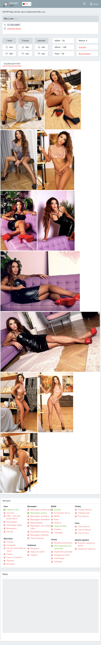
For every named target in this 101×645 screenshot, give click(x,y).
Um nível (10, 513)
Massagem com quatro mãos (40, 527)
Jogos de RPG (60, 526)
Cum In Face (83, 533)
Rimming (10, 564)
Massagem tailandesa (40, 519)
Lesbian (33, 555)
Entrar (94, 3)
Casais (10, 554)
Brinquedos (12, 528)
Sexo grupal (12, 522)
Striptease (34, 548)
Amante (57, 509)
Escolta (10, 542)
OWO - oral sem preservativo (13, 517)
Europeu (82, 47)
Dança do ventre (37, 552)
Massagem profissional (40, 509)
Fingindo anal (84, 513)
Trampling (58, 532)
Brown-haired (84, 54)
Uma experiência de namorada (62, 547)
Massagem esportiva (39, 532)
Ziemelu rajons (20, 12)
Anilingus (58, 561)
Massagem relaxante (39, 535)
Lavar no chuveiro (14, 557)
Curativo (57, 529)
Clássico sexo (13, 509)
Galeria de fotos (12, 64)
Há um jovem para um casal (16, 549)
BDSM (56, 516)
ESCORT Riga (7, 12)
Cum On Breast (84, 530)
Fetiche (10, 532)
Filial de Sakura (37, 538)
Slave (56, 519)
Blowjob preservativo (63, 543)
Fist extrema (83, 516)
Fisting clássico (85, 509)
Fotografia (11, 545)
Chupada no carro (62, 555)
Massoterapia (36, 523)
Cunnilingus (59, 558)
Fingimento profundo (63, 552)
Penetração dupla (14, 525)
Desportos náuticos (86, 549)
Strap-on (57, 523)
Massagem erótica (38, 513)
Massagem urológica (39, 516)
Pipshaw (10, 561)
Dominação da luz (62, 513)
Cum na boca (83, 526)
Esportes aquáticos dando (86, 544)
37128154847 (13, 24)
